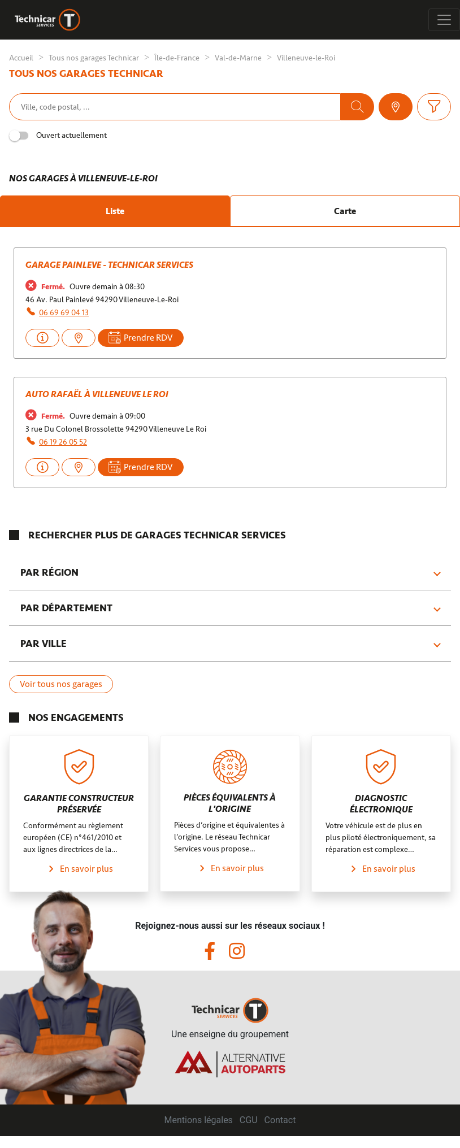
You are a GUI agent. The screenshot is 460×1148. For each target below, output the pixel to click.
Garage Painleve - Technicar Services (109, 265)
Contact (280, 1120)
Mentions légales (198, 1120)
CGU (249, 1120)
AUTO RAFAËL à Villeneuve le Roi (96, 394)
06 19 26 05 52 (63, 442)
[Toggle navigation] (444, 19)
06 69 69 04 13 (64, 313)
